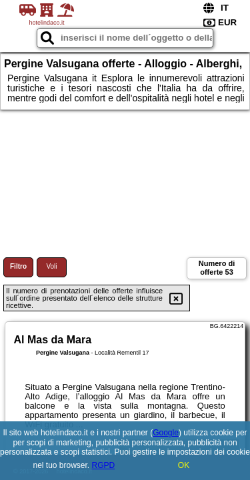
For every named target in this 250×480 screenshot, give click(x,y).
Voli (51, 266)
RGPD (103, 465)
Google (166, 432)
